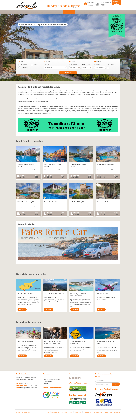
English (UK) (116, 1)
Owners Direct (58, 12)
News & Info (79, 12)
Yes (111, 68)
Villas (41, 12)
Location (46, 64)
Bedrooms (97, 64)
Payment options (48, 381)
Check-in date (73, 64)
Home (17, 12)
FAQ (45, 377)
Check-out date (86, 64)
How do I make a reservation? (52, 379)
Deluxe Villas (24, 67)
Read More (22, 309)
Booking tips (47, 383)
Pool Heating (110, 64)
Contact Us (87, 12)
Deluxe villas (48, 12)
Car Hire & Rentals (69, 12)
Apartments (34, 12)
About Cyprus (25, 12)
